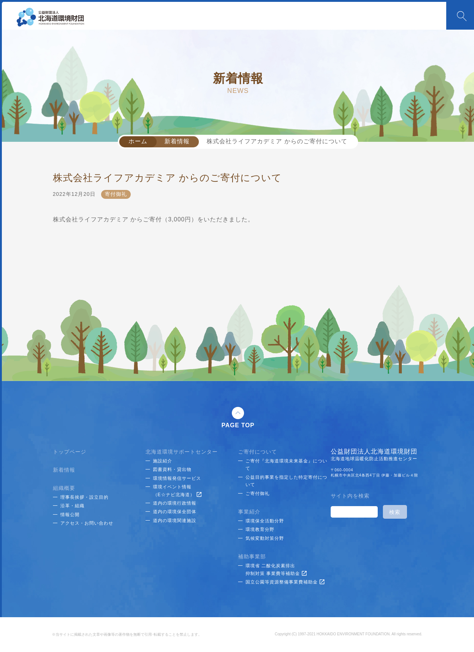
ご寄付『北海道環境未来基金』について (286, 464)
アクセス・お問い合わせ (86, 523)
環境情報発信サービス (177, 478)
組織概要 (64, 488)
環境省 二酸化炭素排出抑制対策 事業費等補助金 (276, 569)
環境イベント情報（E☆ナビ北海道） (177, 490)
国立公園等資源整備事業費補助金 (285, 582)
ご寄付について (257, 452)
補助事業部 (252, 556)
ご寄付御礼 (258, 493)
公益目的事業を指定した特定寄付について (286, 481)
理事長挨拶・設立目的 (84, 497)
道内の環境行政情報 (174, 503)
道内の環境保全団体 (174, 511)
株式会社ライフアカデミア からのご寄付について (277, 141)
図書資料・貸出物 (172, 469)
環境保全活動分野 (265, 521)
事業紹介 (249, 512)
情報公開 (70, 514)
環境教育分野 (260, 529)
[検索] (353, 512)
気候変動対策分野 (265, 538)
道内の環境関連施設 (174, 520)
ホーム (137, 141)
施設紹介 (162, 461)
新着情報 (177, 141)
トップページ (69, 452)
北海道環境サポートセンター (182, 452)
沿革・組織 (72, 505)
